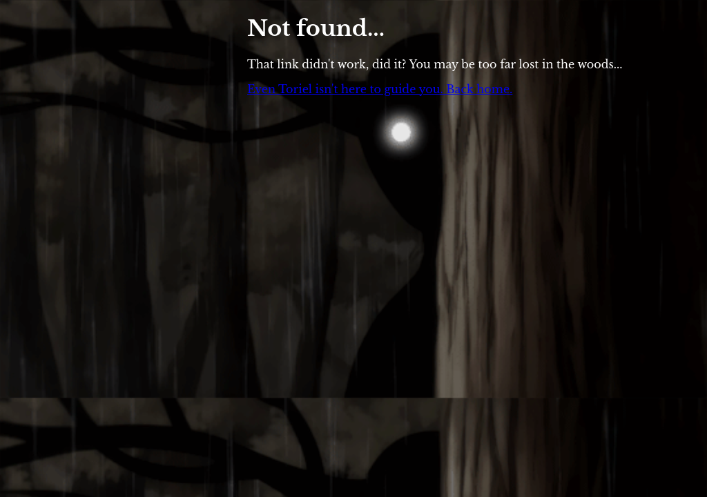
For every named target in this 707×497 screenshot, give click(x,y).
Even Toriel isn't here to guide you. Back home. (379, 89)
